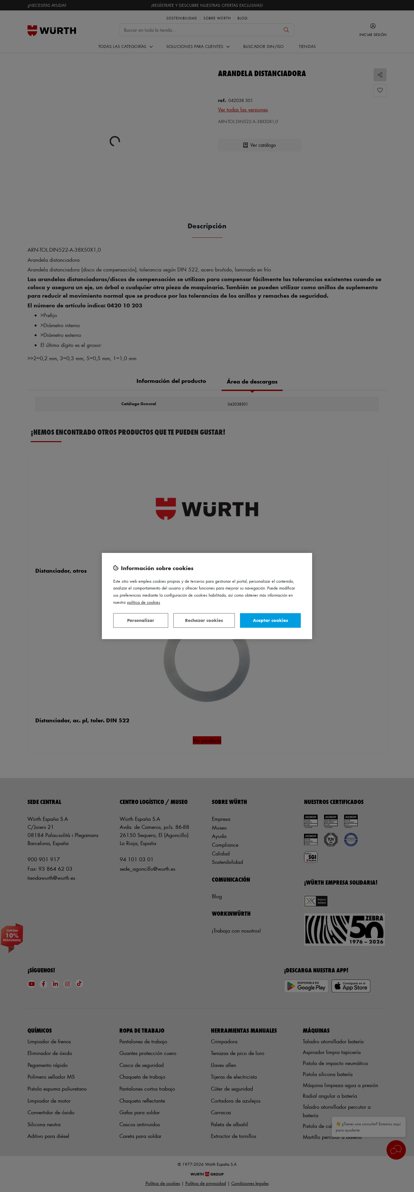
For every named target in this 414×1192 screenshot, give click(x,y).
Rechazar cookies (204, 620)
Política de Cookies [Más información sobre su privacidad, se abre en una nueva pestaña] (143, 602)
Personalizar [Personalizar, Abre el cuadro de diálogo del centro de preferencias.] (140, 620)
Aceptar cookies (270, 620)
